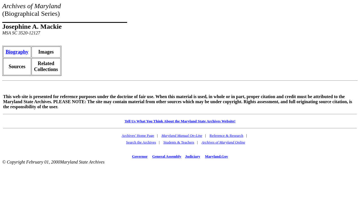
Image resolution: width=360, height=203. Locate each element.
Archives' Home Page (138, 135)
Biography (17, 52)
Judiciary (192, 156)
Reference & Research (226, 135)
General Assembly (166, 156)
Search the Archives (141, 142)
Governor (139, 156)
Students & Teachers (178, 142)
